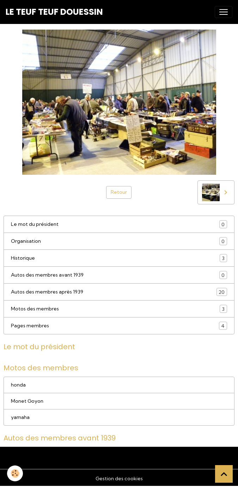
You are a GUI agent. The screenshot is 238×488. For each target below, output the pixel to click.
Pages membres (119, 326)
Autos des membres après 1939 (119, 292)
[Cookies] (15, 473)
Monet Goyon (27, 401)
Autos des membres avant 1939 (119, 275)
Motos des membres (119, 309)
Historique (119, 258)
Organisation (119, 241)
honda (18, 385)
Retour (119, 192)
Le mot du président (119, 224)
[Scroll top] (224, 474)
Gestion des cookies (119, 478)
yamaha (20, 417)
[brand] (54, 12)
